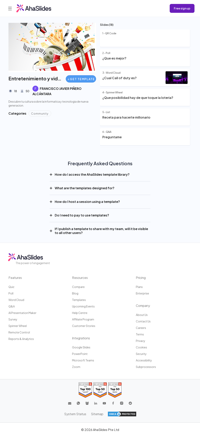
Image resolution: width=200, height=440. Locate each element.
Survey (12, 319)
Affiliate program (83, 319)
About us (142, 315)
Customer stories (83, 326)
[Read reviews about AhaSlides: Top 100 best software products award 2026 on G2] (85, 390)
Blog (75, 293)
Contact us (143, 321)
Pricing (141, 278)
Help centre (79, 313)
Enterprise (142, 293)
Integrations (81, 338)
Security (141, 354)
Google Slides (81, 347)
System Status (75, 414)
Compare (78, 287)
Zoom (76, 367)
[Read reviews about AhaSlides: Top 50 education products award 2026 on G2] (100, 390)
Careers (141, 328)
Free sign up (182, 8)
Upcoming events (83, 306)
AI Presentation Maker (22, 313)
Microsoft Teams (83, 360)
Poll (10, 293)
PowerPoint (80, 354)
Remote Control (19, 332)
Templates (79, 300)
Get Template (81, 79)
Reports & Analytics (21, 339)
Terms (140, 334)
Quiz (11, 287)
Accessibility (144, 360)
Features (15, 278)
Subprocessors (146, 367)
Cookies (141, 347)
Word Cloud (16, 300)
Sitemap (97, 414)
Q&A (11, 306)
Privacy (140, 341)
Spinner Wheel (17, 326)
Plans (139, 287)
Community (40, 113)
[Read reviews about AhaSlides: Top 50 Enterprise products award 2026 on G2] (114, 390)
